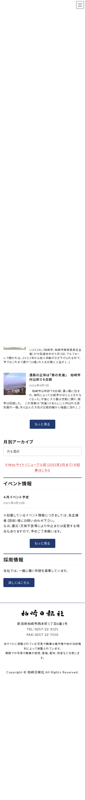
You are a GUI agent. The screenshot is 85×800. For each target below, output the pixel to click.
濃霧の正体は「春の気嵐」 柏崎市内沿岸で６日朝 (55, 377)
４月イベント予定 (16, 497)
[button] (42, 424)
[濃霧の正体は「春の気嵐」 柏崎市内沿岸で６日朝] (14, 384)
